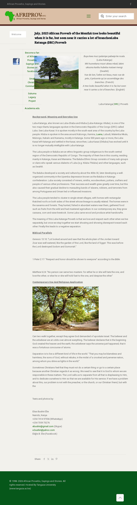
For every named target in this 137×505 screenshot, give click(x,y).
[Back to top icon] (120, 497)
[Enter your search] (116, 16)
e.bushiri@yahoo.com (43, 430)
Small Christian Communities (32, 82)
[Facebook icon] (130, 4)
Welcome (16, 34)
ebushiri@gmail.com (42, 426)
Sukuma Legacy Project (32, 97)
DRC (116, 104)
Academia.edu (32, 108)
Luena (99, 134)
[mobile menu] (89, 16)
